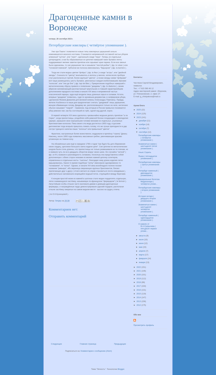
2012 (138, 305)
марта (142, 255)
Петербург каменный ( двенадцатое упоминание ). (148, 173)
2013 (138, 301)
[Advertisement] (88, 313)
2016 (138, 290)
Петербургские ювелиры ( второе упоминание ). (149, 190)
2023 (138, 117)
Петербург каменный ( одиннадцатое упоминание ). (148, 217)
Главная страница (88, 344)
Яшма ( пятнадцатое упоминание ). (147, 157)
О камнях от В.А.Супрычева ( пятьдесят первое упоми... (147, 227)
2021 (138, 271)
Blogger (121, 369)
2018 (138, 282)
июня (141, 243)
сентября (143, 132)
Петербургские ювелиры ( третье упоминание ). (149, 164)
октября (143, 128)
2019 (138, 278)
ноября (142, 124)
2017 (138, 286)
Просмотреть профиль (144, 325)
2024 (138, 113)
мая (141, 247)
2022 (138, 267)
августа (142, 236)
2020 (138, 274)
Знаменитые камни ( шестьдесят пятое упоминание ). (147, 146)
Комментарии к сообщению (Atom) (96, 351)
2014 (138, 297)
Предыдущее (120, 344)
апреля (142, 251)
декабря (143, 121)
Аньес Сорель (144, 152)
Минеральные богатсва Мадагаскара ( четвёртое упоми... (148, 181)
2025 (138, 110)
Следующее (56, 344)
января (142, 262)
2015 (138, 294)
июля (141, 239)
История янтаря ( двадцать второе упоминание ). (147, 198)
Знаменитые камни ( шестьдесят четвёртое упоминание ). (147, 208)
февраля (143, 258)
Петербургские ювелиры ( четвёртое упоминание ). (149, 137)
